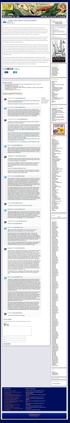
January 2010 (54, 333)
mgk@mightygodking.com (57, 37)
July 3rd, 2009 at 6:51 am (23, 119)
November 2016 (55, 248)
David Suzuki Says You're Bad (58, 84)
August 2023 (54, 221)
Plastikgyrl (54, 187)
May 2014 (54, 279)
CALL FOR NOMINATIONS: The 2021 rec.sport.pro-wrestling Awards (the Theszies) (13, 395)
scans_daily (54, 191)
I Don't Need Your (57, 111)
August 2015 (54, 263)
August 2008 (54, 351)
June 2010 (54, 328)
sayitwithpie (54, 190)
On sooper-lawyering (8, 89)
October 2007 (54, 361)
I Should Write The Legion (57, 88)
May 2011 (54, 316)
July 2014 (54, 277)
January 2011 (54, 320)
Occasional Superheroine (57, 182)
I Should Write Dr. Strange (57, 87)
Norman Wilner (55, 179)
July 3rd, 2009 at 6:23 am (20, 107)
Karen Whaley (55, 72)
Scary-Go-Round (55, 192)
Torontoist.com (55, 206)
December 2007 (55, 359)
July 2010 (54, 327)
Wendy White (54, 75)
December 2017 (55, 241)
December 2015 (55, 259)
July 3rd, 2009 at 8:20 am (18, 145)
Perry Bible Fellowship (56, 186)
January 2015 (54, 270)
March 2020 (54, 230)
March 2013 (54, 293)
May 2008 (54, 354)
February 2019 (55, 234)
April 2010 (54, 330)
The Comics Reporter (56, 198)
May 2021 (54, 225)
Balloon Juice (54, 141)
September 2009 (55, 337)
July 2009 (54, 339)
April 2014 (54, 280)
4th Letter (54, 139)
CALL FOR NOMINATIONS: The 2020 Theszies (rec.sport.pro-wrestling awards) (13, 401)
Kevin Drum (54, 166)
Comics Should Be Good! (57, 148)
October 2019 (54, 233)
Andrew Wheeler (55, 140)
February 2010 (55, 332)
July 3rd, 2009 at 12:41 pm (17, 202)
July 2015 (54, 264)
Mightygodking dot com (35, 414)
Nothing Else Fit (55, 93)
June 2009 (54, 340)
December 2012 (55, 296)
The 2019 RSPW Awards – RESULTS (11, 407)
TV (14, 23)
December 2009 (55, 334)
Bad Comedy (54, 81)
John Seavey (54, 161)
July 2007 (54, 364)
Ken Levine (54, 164)
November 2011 (55, 310)
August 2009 (54, 338)
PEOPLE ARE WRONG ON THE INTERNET (22, 20)
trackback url (20, 94)
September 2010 (55, 325)
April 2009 (54, 342)
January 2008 (54, 358)
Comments (55, 373)
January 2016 (54, 258)
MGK (12, 22)
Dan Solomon (54, 68)
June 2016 (54, 253)
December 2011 (55, 309)
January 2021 (54, 226)
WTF (53, 102)
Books (53, 82)
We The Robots (55, 208)
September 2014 (55, 275)
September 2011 (55, 312)
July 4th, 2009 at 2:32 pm (18, 276)
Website (4, 343)
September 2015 (55, 262)
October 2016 (54, 249)
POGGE (53, 188)
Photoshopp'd (54, 95)
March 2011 (54, 318)
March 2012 (54, 306)
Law (12, 23)
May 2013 (54, 291)
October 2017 (54, 243)
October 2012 (54, 299)
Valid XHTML (31, 415)
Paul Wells (54, 184)
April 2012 (54, 305)
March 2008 (54, 356)
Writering (54, 101)
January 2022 (54, 224)
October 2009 (54, 336)
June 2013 (54, 290)
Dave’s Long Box (55, 150)
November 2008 (55, 347)
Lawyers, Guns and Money (57, 169)
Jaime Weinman (55, 70)
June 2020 (54, 229)
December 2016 (55, 246)
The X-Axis (54, 205)
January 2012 (54, 308)
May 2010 (54, 329)
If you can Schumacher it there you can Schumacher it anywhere (12, 405)
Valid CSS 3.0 (37, 415)
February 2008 (55, 357)
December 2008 (55, 346)
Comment (5, 323)
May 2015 (54, 266)
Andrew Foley (54, 67)
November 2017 (55, 242)
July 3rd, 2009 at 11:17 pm (18, 227)
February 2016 (55, 257)
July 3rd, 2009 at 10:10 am (21, 155)
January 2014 (54, 283)
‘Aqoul (53, 138)
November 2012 (55, 297)
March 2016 (54, 256)
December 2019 (55, 232)
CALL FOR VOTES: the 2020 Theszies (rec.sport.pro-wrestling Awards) (12, 399)
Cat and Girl (54, 145)
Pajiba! (53, 183)
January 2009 (54, 345)
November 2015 (55, 260)
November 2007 (55, 360)
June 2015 (54, 265)
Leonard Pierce (55, 170)
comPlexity (6, 85)
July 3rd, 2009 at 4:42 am (20, 98)
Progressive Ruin (55, 189)
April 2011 (54, 317)
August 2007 (54, 363)
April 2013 (54, 292)
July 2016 (54, 252)
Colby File (54, 147)
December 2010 (55, 321)
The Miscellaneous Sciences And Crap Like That (57, 99)
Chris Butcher (54, 146)
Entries (54, 372)
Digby (53, 152)
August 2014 (54, 276)
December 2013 (55, 284)
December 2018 (55, 236)
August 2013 (54, 288)
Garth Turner (54, 157)
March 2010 (54, 331)
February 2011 (55, 319)
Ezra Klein (54, 154)
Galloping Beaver (55, 156)
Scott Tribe (54, 194)
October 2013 (54, 286)
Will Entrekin (54, 74)
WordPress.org (55, 374)
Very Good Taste (55, 207)
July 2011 (54, 314)
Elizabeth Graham (55, 69)
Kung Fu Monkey (55, 167)
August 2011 (54, 313)
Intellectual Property (56, 89)
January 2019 (54, 235)
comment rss (14, 94)
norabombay (10, 155)
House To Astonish (55, 158)
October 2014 (54, 274)
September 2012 (55, 300)
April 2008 (54, 355)
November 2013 (55, 285)
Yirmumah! (54, 210)
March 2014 (54, 281)
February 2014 (55, 282)
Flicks (53, 85)
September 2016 (55, 250)
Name (4, 338)
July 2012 (54, 302)
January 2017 (54, 245)
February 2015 (55, 269)
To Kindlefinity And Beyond (10, 86)
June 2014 (54, 278)
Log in (53, 371)
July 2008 (54, 352)
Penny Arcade (55, 185)
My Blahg (54, 177)
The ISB (53, 200)
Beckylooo (10, 209)
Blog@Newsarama (55, 144)
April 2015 (54, 267)
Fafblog (53, 155)
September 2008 (55, 350)
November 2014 (55, 272)
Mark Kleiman (54, 175)
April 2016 (54, 255)
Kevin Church (54, 165)
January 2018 (54, 240)
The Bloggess (54, 197)
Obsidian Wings (55, 181)
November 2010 (55, 322)
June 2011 (54, 315)
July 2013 (54, 289)
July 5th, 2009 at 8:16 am (17, 312)
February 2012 (55, 307)
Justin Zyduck (54, 71)
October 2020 (54, 228)
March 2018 (54, 238)
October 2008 (54, 349)
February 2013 (55, 294)
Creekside (54, 149)
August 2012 (54, 301)
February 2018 (55, 239)
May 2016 (54, 254)
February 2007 (55, 365)
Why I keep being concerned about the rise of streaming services (18, 84)
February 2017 (55, 244)
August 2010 (54, 326)
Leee (9, 276)
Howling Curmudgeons (56, 159)
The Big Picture (55, 196)
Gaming (53, 86)
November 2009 (55, 335)
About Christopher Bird (56, 110)
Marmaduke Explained (56, 176)
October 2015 (54, 261)
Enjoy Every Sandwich (56, 153)
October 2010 (54, 324)
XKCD (53, 209)
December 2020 (55, 227)
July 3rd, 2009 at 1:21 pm (20, 209)
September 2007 (55, 362)
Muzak (53, 92)
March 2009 (54, 343)
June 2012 (54, 303)
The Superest (54, 204)
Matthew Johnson (55, 73)
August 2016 (54, 251)
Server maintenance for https (10, 390)
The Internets (54, 97)
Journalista (54, 162)
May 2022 (54, 223)
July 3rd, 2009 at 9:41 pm (22, 221)
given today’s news (8, 403)
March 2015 (54, 268)
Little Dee (54, 174)
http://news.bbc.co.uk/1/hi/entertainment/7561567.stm (29, 128)
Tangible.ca (54, 195)
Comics (53, 83)
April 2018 (54, 237)
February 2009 (55, 344)
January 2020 (54, 231)
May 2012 (54, 304)
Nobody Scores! (55, 178)
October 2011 (54, 311)
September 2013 (55, 287)
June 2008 (54, 353)
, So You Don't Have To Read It (58, 117)
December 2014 (55, 271)
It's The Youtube (55, 90)
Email (4, 341)
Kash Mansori (54, 163)
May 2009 (54, 341)
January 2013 (54, 295)
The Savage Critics (55, 203)
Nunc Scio (54, 180)
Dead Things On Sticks (56, 151)
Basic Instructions (55, 142)
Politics (53, 96)
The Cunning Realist (56, 199)
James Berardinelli (55, 160)
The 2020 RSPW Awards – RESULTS (11, 397)
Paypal (58, 216)
